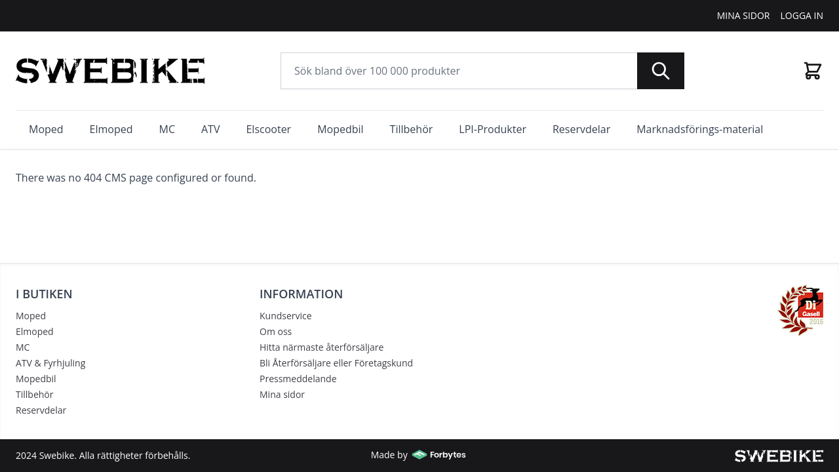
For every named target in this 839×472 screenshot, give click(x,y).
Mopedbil (36, 378)
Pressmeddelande (298, 378)
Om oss (276, 331)
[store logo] (110, 71)
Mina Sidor (743, 15)
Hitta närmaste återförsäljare (321, 347)
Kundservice (286, 315)
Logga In (802, 15)
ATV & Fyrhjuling (50, 363)
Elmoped (35, 331)
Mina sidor (282, 394)
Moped (31, 315)
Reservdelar (41, 410)
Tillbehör (34, 394)
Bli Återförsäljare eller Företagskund (336, 363)
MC (22, 347)
